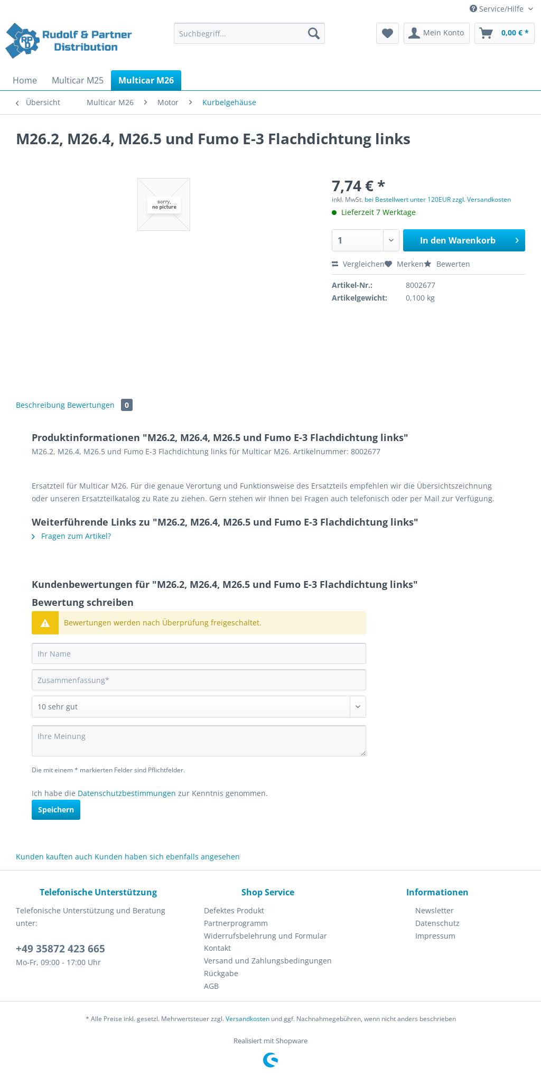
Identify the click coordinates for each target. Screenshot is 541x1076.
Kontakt (217, 948)
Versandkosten (247, 1018)
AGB (211, 986)
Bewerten (447, 264)
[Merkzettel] (387, 33)
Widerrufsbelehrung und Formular (265, 936)
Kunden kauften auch (54, 857)
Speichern (56, 809)
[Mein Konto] (437, 33)
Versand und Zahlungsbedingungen (268, 961)
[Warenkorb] (504, 33)
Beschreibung (40, 405)
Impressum (435, 936)
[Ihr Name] (199, 653)
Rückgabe (221, 973)
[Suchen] (314, 33)
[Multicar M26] (146, 80)
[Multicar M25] (77, 80)
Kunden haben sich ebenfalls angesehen (167, 857)
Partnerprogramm (236, 923)
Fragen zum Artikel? (71, 536)
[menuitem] (249, 38)
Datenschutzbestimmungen (127, 793)
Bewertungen (100, 405)
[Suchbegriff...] (249, 33)
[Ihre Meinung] (199, 740)
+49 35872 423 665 (60, 949)
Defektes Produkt (234, 910)
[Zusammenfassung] (199, 679)
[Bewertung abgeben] (199, 707)
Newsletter (434, 910)
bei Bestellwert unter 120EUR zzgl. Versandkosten (438, 199)
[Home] (24, 80)
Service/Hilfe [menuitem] (498, 9)
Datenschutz (437, 923)
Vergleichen (358, 264)
